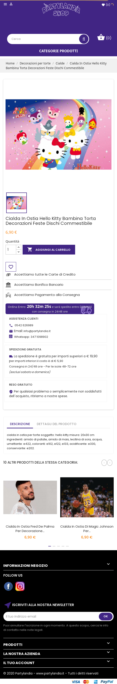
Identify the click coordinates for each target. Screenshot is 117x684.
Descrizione (20, 424)
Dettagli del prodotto (56, 424)
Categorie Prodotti (58, 51)
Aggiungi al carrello (48, 250)
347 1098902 (39, 337)
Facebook (9, 586)
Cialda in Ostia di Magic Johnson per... (86, 528)
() (105, 5)
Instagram (20, 586)
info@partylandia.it (37, 331)
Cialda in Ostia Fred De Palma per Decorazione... (30, 528)
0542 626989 (24, 325)
